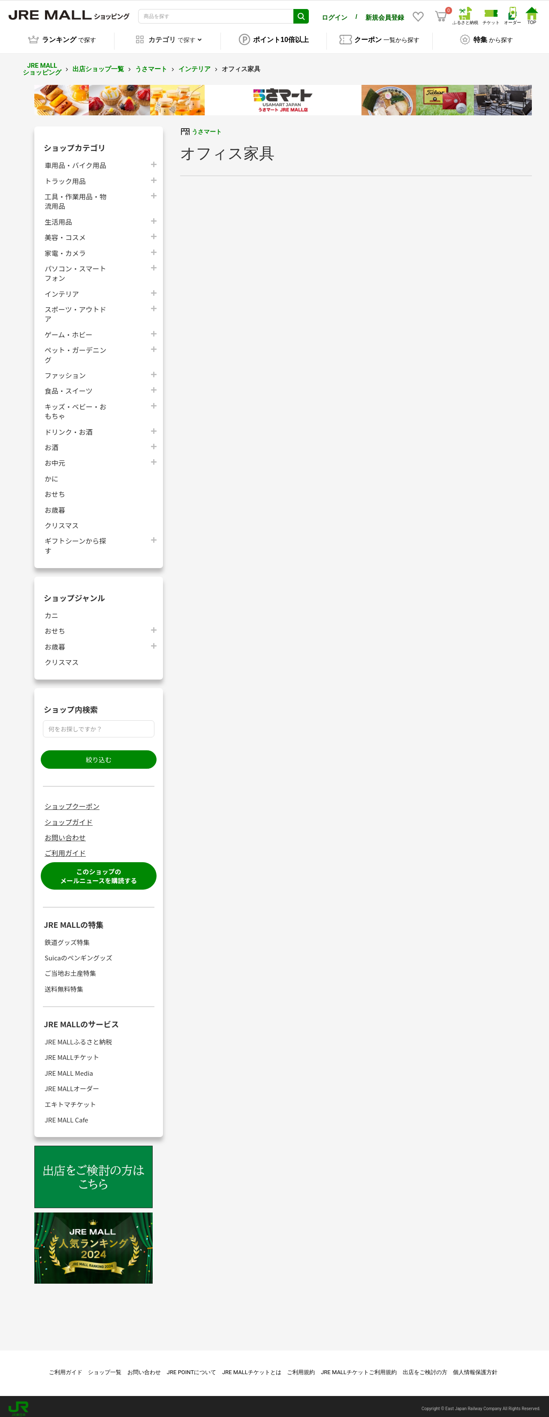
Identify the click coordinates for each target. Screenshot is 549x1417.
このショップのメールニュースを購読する (98, 871)
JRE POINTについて (191, 1367)
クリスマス (62, 520)
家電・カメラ (65, 248)
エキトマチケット (70, 1099)
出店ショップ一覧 (98, 64)
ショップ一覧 (104, 1367)
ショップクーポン (72, 801)
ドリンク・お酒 (69, 427)
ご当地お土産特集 (70, 968)
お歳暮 (55, 505)
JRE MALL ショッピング (42, 64)
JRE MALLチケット (72, 1052)
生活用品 (58, 217)
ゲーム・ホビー (69, 329)
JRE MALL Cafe (66, 1114)
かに (51, 473)
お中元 (55, 458)
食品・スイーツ (69, 386)
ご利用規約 (301, 1367)
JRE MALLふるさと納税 (78, 1036)
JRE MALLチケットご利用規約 (359, 1367)
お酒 (51, 442)
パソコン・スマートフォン (75, 268)
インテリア (194, 64)
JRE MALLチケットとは (251, 1367)
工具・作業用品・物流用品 (75, 196)
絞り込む (99, 754)
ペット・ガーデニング (75, 350)
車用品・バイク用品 (75, 160)
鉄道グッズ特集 (67, 937)
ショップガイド (69, 817)
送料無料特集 (64, 984)
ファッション (65, 370)
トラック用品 (65, 176)
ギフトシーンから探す (75, 541)
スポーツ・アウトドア (75, 309)
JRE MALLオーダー (72, 1083)
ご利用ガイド (65, 848)
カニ (51, 610)
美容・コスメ (65, 232)
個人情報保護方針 (475, 1367)
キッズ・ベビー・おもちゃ (75, 406)
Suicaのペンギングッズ (78, 952)
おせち (55, 489)
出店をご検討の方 (425, 1367)
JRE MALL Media (69, 1068)
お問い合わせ (65, 832)
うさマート (151, 64)
